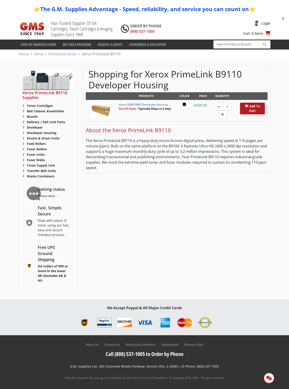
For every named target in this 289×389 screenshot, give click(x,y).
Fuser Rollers (36, 149)
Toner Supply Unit (40, 165)
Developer (34, 127)
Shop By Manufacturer (38, 44)
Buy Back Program (77, 44)
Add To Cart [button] (252, 108)
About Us (92, 345)
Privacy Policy (193, 345)
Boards (32, 116)
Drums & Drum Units (43, 138)
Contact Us (112, 345)
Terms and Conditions (140, 345)
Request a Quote (110, 44)
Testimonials (170, 345)
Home (24, 54)
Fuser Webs (35, 160)
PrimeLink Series (63, 54)
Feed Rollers (36, 143)
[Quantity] (227, 107)
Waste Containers (40, 176)
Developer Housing (41, 133)
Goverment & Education (147, 44)
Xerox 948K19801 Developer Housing (143, 104)
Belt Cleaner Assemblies (45, 111)
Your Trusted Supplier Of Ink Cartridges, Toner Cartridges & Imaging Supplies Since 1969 (81, 29)
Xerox (39, 54)
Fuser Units (35, 154)
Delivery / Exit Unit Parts (45, 122)
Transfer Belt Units (41, 171)
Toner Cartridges (39, 106)
